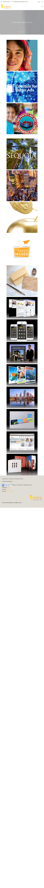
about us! (9, 487)
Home (20, 31)
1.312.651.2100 (6, 2)
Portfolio (23, 31)
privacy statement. (10, 491)
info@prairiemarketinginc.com (20, 2)
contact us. (14, 481)
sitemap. (8, 489)
